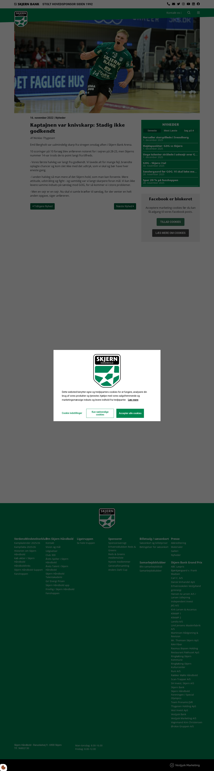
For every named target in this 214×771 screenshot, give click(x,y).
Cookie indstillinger (72, 413)
